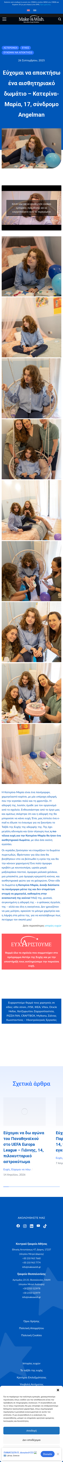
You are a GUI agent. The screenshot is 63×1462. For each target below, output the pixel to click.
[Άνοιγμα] (4, 19)
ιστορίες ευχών (53, 925)
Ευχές (6, 1169)
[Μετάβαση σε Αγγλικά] (28, 10)
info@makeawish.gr (31, 1267)
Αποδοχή (31, 1430)
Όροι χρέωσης (45, 4)
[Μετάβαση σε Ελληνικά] (35, 10)
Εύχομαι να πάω (20, 1169)
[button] (58, 1390)
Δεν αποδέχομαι (31, 1439)
